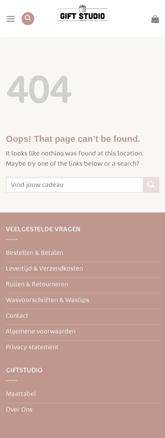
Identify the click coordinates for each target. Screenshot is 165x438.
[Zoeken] (28, 18)
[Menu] (10, 18)
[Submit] (151, 184)
